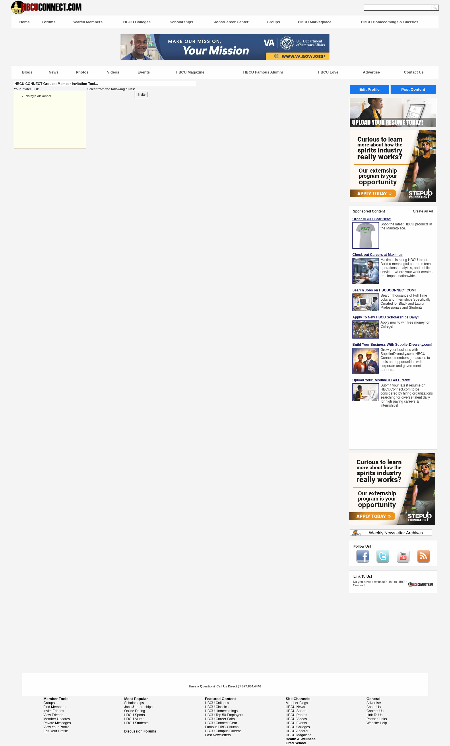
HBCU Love (328, 72)
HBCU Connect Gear (221, 723)
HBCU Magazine (190, 72)
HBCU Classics (216, 707)
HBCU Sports (134, 715)
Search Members (87, 22)
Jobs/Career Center (231, 22)
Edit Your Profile (55, 731)
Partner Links (376, 719)
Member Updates (56, 719)
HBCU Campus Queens (223, 731)
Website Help (376, 723)
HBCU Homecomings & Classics (389, 22)
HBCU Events (296, 723)
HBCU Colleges (136, 22)
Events (143, 72)
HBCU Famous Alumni (263, 72)
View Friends (53, 715)
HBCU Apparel (297, 731)
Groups (273, 22)
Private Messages (57, 723)
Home (24, 22)
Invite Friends (53, 711)
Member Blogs (297, 703)
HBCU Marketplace (314, 22)
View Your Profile (56, 727)
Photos (82, 72)
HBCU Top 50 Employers (224, 715)
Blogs (27, 72)
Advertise (371, 72)
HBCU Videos (296, 719)
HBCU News (295, 707)
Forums (49, 22)
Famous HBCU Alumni (222, 727)
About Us (373, 707)
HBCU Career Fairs (220, 719)
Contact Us (414, 72)
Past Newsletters (218, 735)
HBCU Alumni (134, 719)
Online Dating (134, 711)
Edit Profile (369, 89)
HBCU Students (136, 723)
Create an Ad (423, 211)
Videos (113, 72)
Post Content (413, 89)
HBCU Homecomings (221, 711)
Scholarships (181, 22)
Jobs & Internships (138, 707)
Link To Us (374, 715)
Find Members (54, 707)
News (54, 72)
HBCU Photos (296, 715)
